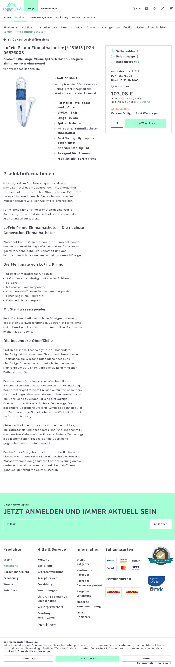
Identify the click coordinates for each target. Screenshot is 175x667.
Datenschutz (145, 663)
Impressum (164, 663)
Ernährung (61, 17)
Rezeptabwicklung (50, 571)
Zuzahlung (44, 584)
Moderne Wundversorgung (88, 604)
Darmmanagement (41, 17)
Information (88, 549)
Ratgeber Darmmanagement (88, 583)
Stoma (7, 17)
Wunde (76, 17)
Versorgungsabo (48, 590)
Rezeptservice (47, 577)
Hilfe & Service (51, 549)
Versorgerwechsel (50, 606)
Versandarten (118, 579)
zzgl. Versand (142, 101)
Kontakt (43, 559)
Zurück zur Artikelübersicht (26, 39)
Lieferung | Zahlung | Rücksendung (52, 598)
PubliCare (89, 17)
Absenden (161, 523)
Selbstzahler (123, 51)
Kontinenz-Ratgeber (84, 572)
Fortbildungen (49, 8)
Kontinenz (20, 17)
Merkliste (120, 86)
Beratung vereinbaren (46, 615)
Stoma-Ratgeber (83, 562)
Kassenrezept (124, 61)
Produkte (12, 549)
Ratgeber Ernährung (84, 593)
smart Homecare (84, 614)
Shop (31, 8)
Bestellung (45, 565)
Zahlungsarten (119, 549)
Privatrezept (123, 56)
